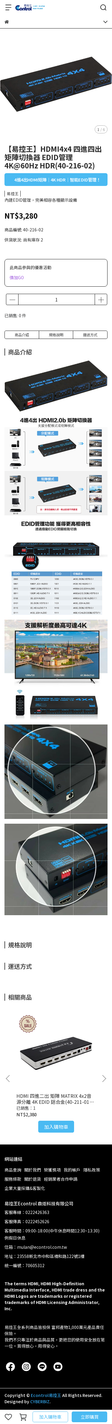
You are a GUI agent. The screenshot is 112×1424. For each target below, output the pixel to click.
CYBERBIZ (40, 1401)
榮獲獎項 (52, 1170)
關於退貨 (32, 1179)
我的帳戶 (72, 1170)
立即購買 (90, 1417)
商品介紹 (22, 334)
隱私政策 (91, 1170)
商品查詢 (12, 1170)
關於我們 (32, 1170)
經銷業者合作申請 (60, 1179)
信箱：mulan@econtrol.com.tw (35, 1247)
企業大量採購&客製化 (24, 1188)
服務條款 (12, 1179)
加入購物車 (50, 1417)
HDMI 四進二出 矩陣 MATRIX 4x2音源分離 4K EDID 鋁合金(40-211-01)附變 (53, 1099)
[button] (104, 1078)
